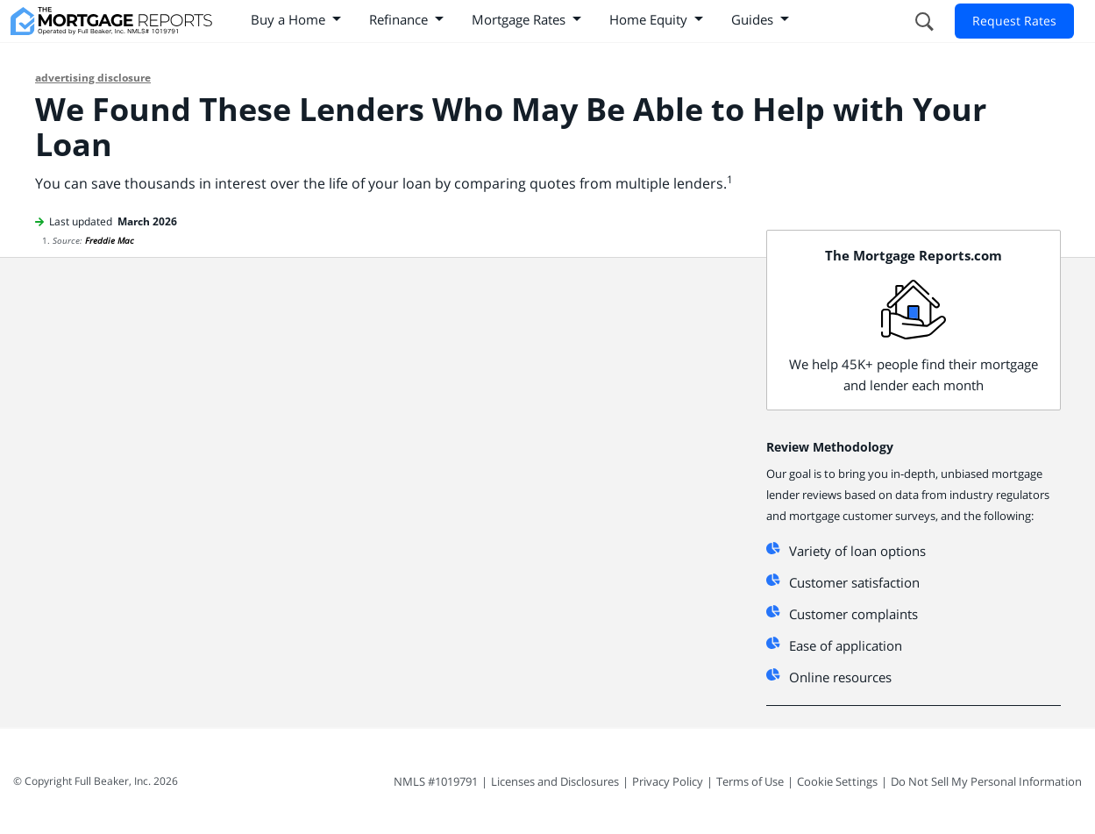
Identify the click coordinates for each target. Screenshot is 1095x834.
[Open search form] (923, 21)
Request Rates (1014, 20)
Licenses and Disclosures (555, 781)
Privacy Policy (667, 781)
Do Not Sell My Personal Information (986, 781)
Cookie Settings (837, 781)
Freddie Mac (109, 240)
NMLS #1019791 (436, 781)
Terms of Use (750, 781)
